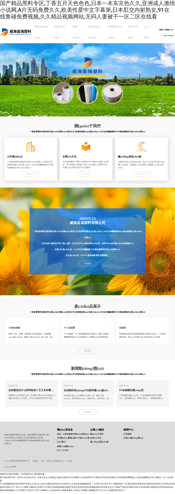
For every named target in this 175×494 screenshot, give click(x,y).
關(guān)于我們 (96, 436)
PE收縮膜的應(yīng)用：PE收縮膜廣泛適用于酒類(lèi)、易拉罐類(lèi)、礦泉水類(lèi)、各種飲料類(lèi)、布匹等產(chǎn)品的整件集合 (142, 401)
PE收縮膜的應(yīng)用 (131, 392)
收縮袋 (122, 330)
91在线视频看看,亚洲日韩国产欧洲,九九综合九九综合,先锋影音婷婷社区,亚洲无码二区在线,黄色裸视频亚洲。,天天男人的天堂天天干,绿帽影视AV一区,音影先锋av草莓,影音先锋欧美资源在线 (80, 486)
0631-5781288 (62, 452)
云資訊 (35, 463)
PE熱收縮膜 (14, 330)
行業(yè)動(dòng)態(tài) (133, 440)
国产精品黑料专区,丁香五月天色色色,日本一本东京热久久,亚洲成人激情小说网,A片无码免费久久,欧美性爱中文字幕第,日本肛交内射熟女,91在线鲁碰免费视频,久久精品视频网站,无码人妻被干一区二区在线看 (87, 10)
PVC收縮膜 (69, 330)
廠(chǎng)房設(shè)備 (99, 444)
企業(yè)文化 (95, 440)
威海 (14, 469)
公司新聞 (127, 436)
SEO (43, 463)
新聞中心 (128, 431)
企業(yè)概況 (97, 431)
